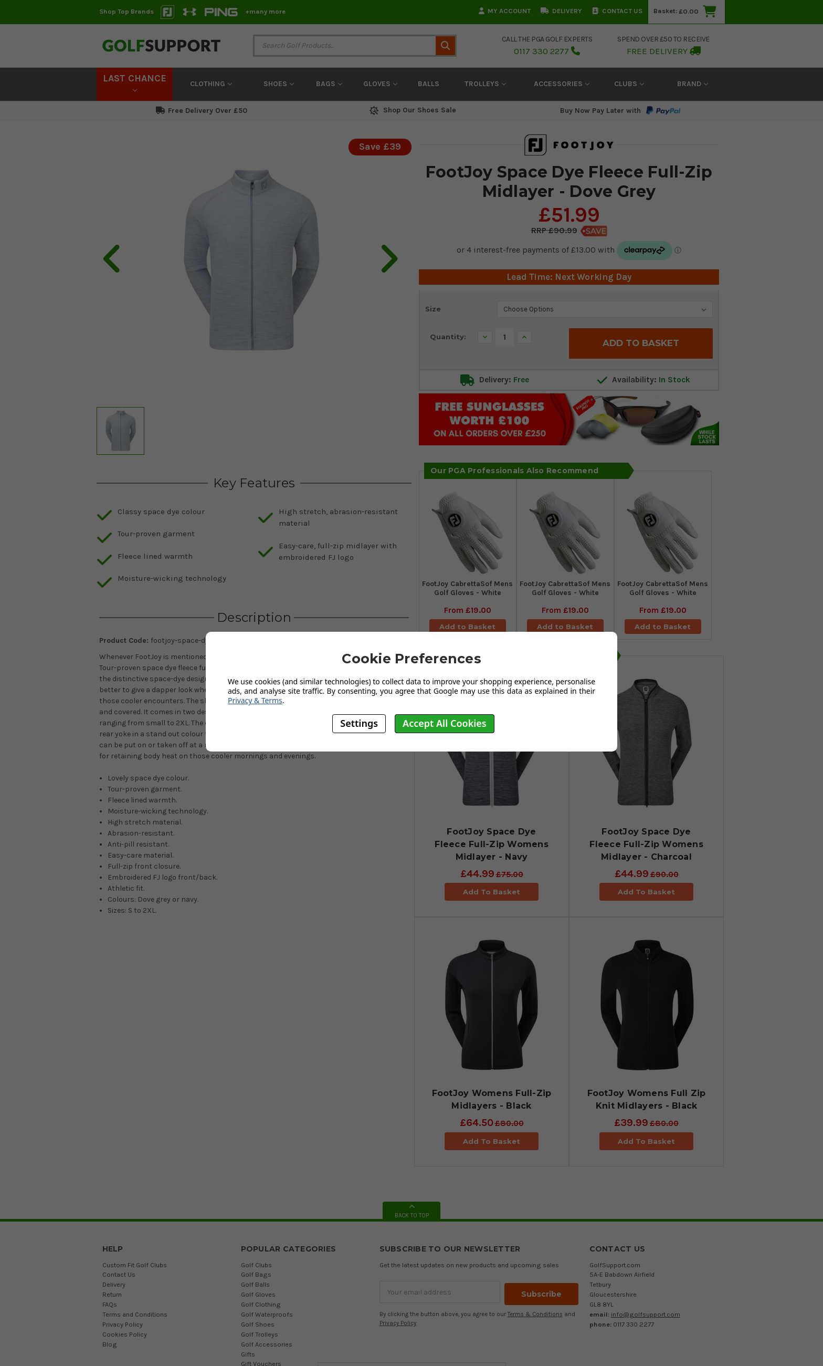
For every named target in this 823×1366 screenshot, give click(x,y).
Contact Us (617, 11)
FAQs (109, 1309)
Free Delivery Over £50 (201, 110)
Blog (109, 1349)
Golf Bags (256, 1280)
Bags (329, 83)
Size (433, 309)
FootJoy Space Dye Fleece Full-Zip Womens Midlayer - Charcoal (646, 849)
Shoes (278, 83)
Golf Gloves (258, 1300)
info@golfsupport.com (645, 1319)
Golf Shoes (258, 1329)
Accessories (561, 83)
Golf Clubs (256, 1270)
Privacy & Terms (255, 700)
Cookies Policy (124, 1339)
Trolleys (485, 83)
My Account (505, 11)
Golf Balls (255, 1290)
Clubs (629, 83)
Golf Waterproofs (267, 1319)
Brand (692, 83)
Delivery (561, 11)
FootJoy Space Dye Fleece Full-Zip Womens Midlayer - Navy (491, 849)
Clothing (211, 83)
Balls (428, 83)
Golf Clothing (261, 1309)
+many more (265, 11)
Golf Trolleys (259, 1339)
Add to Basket (467, 628)
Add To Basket (491, 897)
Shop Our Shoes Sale (411, 110)
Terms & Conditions (535, 1317)
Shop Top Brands (126, 11)
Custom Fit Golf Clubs (134, 1270)
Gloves (380, 83)
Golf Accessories (266, 1349)
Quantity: (448, 336)
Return (112, 1300)
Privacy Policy (122, 1329)
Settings (359, 723)
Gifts (248, 1359)
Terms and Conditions (134, 1319)
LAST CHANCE (134, 82)
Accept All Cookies (445, 723)
